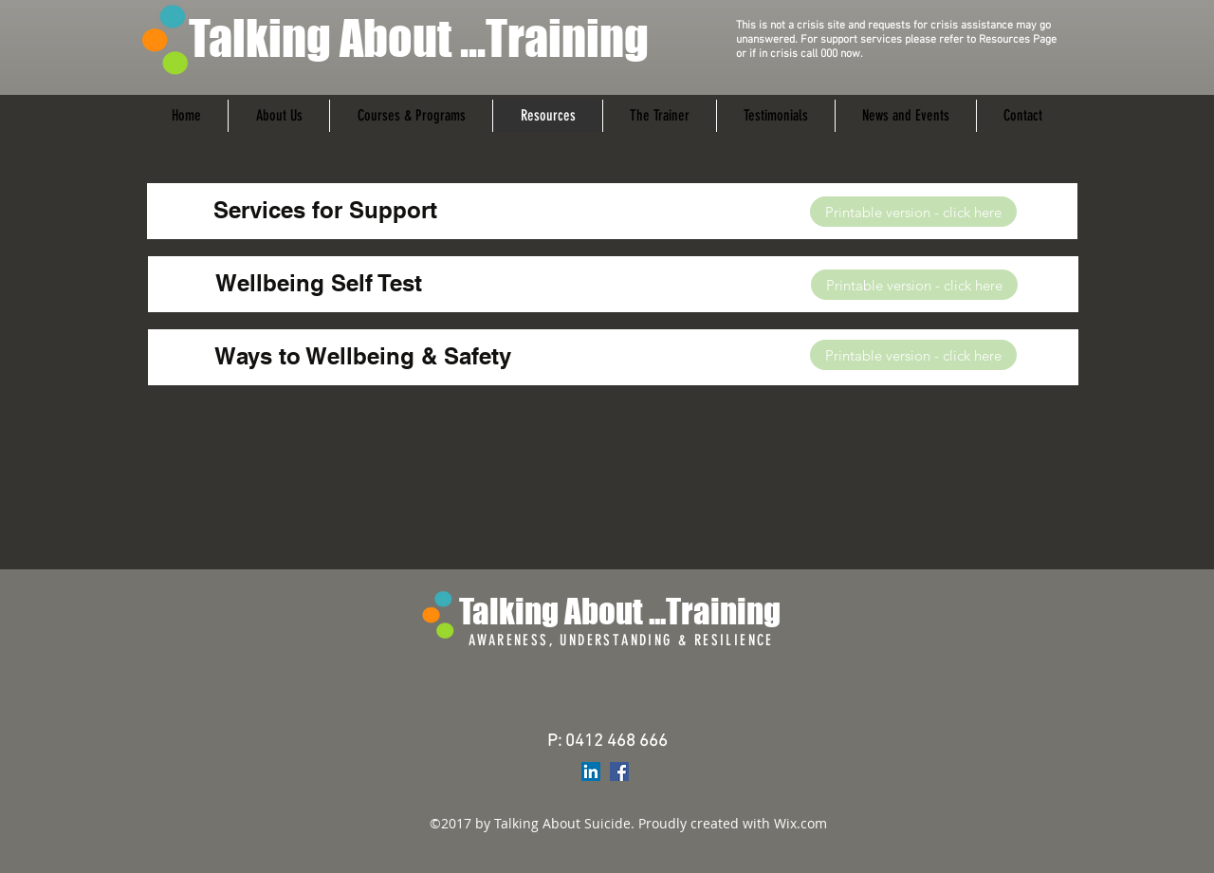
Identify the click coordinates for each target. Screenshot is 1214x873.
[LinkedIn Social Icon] (590, 771)
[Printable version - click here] (913, 211)
